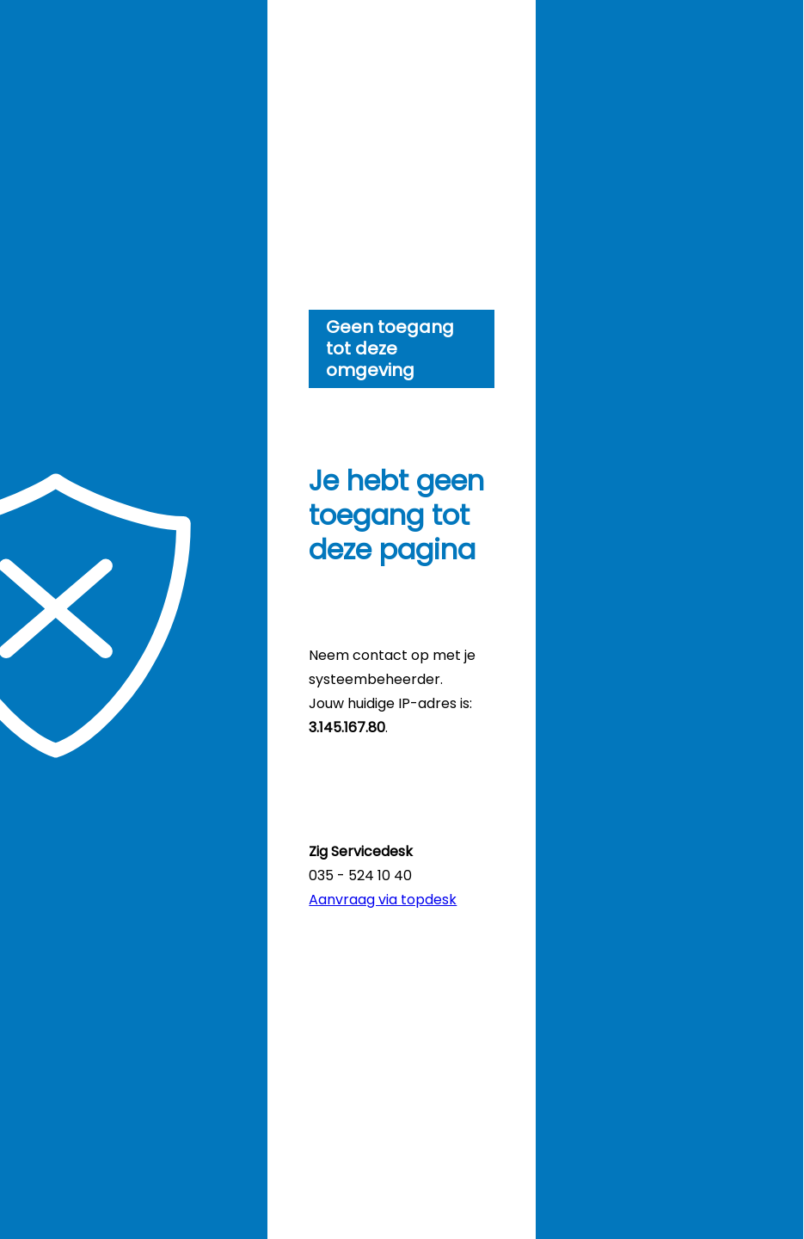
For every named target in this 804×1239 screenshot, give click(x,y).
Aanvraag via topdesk (383, 899)
